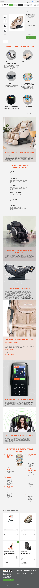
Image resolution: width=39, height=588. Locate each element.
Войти (37, 1)
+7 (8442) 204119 (36, 4)
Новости (29, 0)
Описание (5, 41)
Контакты (28, 2)
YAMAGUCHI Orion (24, 526)
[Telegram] (34, 1)
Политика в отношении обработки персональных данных (25, 585)
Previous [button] (5, 14)
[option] (5, 17)
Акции (26, 0)
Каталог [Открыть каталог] (12, 5)
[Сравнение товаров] (16, 5)
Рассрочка (22, 0)
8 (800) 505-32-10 (36, 5)
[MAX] (32, 1)
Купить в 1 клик (30, 34)
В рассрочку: (24, 563)
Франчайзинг (32, 572)
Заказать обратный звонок (28, 5)
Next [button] (5, 34)
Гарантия (18, 573)
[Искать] (14, 5)
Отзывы (21, 41)
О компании (11, 0)
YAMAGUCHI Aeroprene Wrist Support (9, 554)
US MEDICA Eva (7, 526)
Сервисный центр (32, 575)
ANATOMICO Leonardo (25, 553)
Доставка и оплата (16, 0)
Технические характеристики (13, 41)
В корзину (30, 37)
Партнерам (32, 573)
